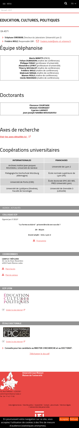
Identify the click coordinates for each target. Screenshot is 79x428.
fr (72, 3)
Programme (41, 240)
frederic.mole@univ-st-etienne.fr (55, 41)
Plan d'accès (10, 268)
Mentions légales (65, 405)
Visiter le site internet (14, 310)
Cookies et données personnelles (39, 407)
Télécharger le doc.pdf (39, 353)
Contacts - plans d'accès (51, 405)
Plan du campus (11, 275)
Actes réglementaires (15, 405)
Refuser (74, 419)
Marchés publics (28, 405)
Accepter (64, 419)
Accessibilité (38, 405)
